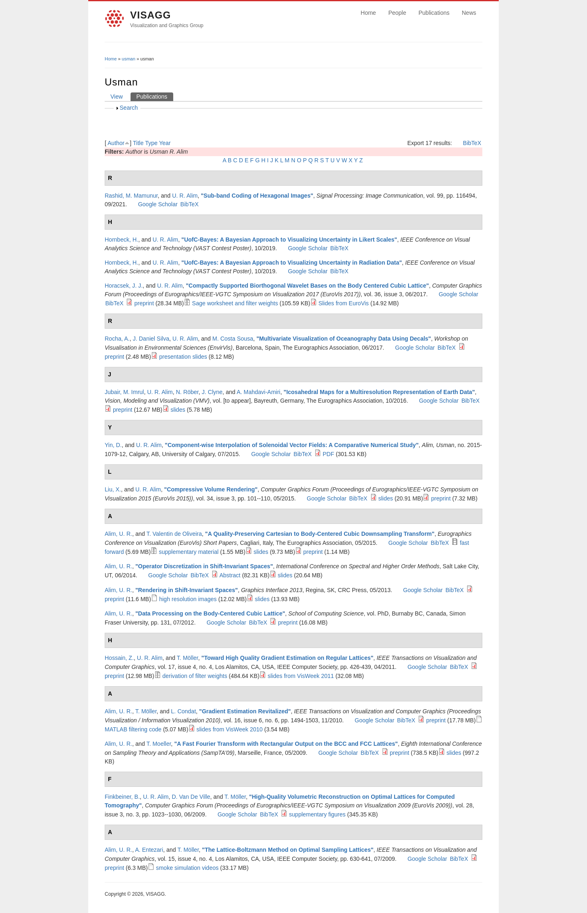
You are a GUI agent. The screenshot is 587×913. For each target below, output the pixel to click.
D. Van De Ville (191, 796)
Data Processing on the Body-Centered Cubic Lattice (210, 613)
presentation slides (183, 356)
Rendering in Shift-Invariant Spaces (186, 590)
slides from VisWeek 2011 (301, 676)
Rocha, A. (117, 338)
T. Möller (187, 658)
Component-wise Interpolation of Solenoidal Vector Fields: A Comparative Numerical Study (291, 445)
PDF (328, 454)
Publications (433, 12)
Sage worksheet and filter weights (235, 303)
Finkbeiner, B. (122, 796)
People (397, 12)
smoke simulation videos (187, 868)
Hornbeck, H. (121, 239)
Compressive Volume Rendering (211, 489)
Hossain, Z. (119, 658)
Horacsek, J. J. (124, 285)
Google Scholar (158, 204)
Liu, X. (113, 489)
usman (128, 58)
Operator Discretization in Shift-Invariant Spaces (204, 566)
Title (138, 143)
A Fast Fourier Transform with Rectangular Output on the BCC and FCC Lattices (286, 743)
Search (129, 107)
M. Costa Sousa (232, 338)
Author (116, 143)
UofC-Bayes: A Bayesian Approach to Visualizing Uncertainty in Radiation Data (291, 262)
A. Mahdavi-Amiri (258, 392)
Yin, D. (113, 445)
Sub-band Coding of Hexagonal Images (257, 195)
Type (151, 143)
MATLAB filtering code (133, 729)
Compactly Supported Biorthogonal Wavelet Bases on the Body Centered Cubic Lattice (307, 285)
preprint (144, 303)
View (116, 96)
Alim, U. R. (118, 533)
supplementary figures (317, 814)
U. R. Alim (184, 195)
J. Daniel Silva (151, 338)
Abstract (229, 575)
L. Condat (183, 711)
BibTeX (472, 143)
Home (368, 12)
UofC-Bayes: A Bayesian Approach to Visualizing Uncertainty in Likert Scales (289, 239)
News (469, 12)
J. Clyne (212, 392)
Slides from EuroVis (344, 303)
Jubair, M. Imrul (124, 392)
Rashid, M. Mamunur (131, 195)
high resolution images (188, 599)
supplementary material (189, 552)
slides (177, 409)
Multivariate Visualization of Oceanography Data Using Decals (343, 338)
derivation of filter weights (195, 676)
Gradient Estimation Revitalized (245, 711)
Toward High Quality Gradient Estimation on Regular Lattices (287, 658)
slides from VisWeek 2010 (230, 729)
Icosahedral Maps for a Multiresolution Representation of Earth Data (379, 392)
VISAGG (150, 15)
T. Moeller (159, 743)
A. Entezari (149, 849)
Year (164, 143)
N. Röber (187, 392)
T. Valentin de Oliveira (174, 533)
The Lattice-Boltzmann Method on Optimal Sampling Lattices (288, 849)
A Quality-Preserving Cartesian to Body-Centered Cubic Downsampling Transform (320, 533)
